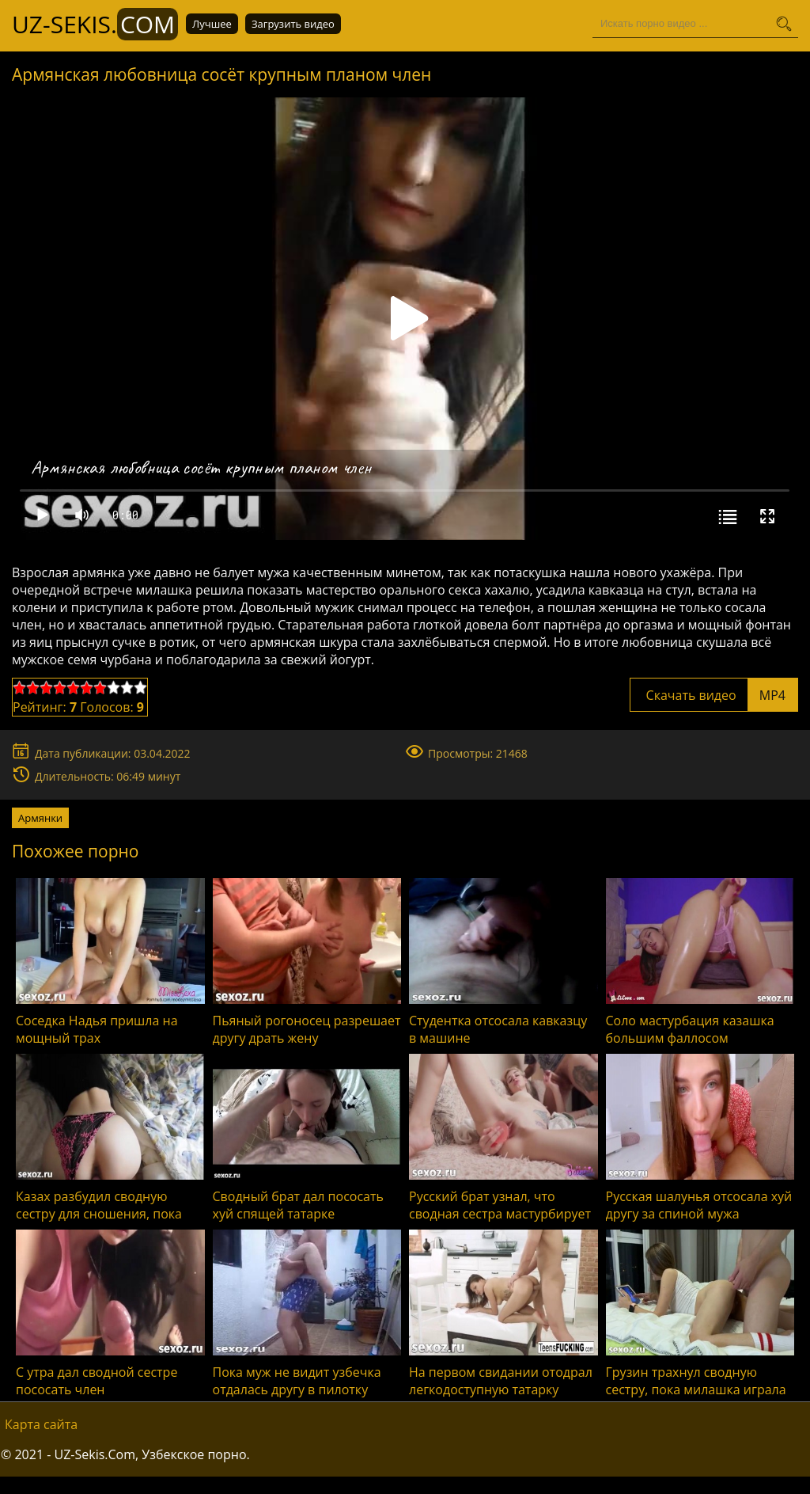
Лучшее (212, 24)
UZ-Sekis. (95, 24)
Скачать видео (713, 695)
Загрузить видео (293, 24)
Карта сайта (41, 1424)
